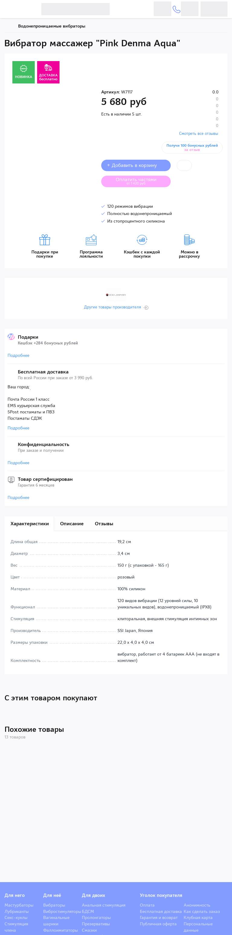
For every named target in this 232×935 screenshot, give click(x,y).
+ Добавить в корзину (136, 165)
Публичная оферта (158, 924)
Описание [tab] (72, 523)
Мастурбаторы (19, 905)
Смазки (89, 930)
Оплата (147, 905)
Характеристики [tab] (30, 523)
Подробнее (18, 355)
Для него (15, 895)
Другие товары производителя (112, 307)
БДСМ (88, 911)
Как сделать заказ (202, 911)
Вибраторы (54, 905)
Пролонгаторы (96, 917)
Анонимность (197, 905)
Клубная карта (198, 917)
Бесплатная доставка (161, 911)
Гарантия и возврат (159, 917)
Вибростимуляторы (62, 911)
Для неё (52, 895)
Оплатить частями (141, 180)
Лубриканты (17, 911)
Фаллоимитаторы (60, 930)
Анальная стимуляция (103, 905)
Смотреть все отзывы (198, 133)
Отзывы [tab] (104, 523)
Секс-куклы (16, 917)
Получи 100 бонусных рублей (192, 147)
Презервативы (96, 924)
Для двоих (93, 895)
